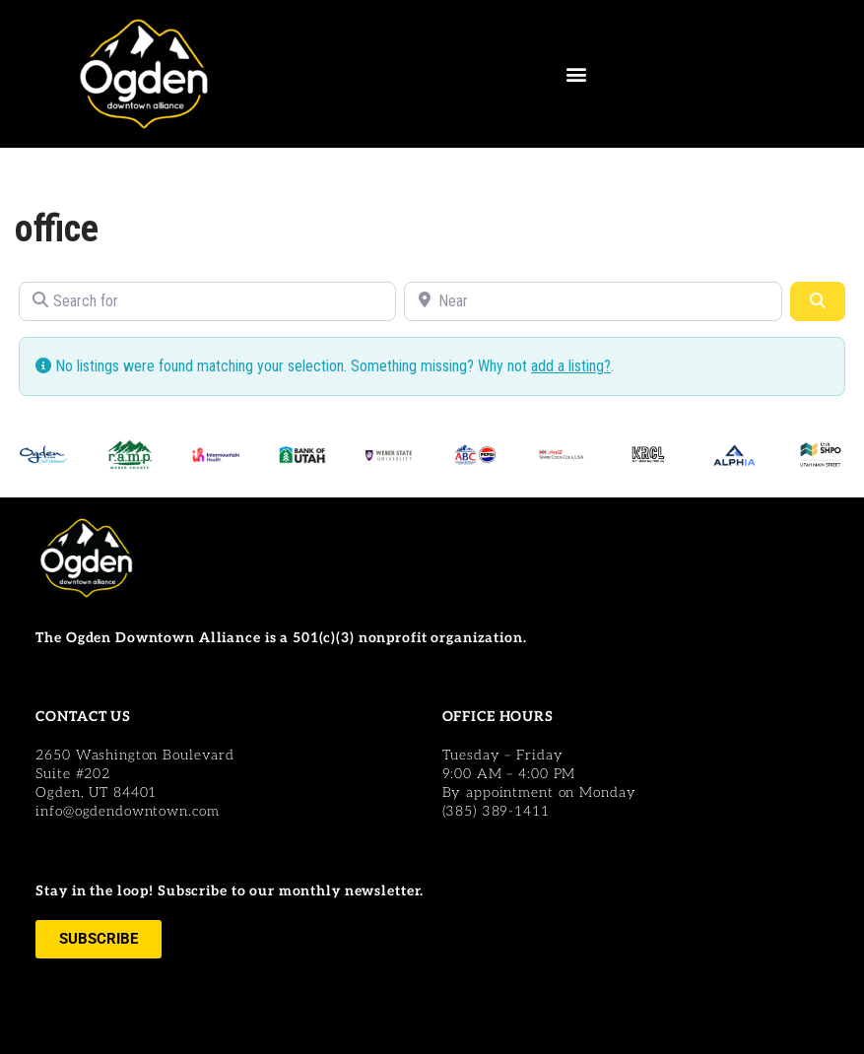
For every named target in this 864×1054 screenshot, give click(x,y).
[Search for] (207, 301)
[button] (576, 74)
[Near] (592, 301)
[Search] (817, 301)
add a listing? (571, 366)
